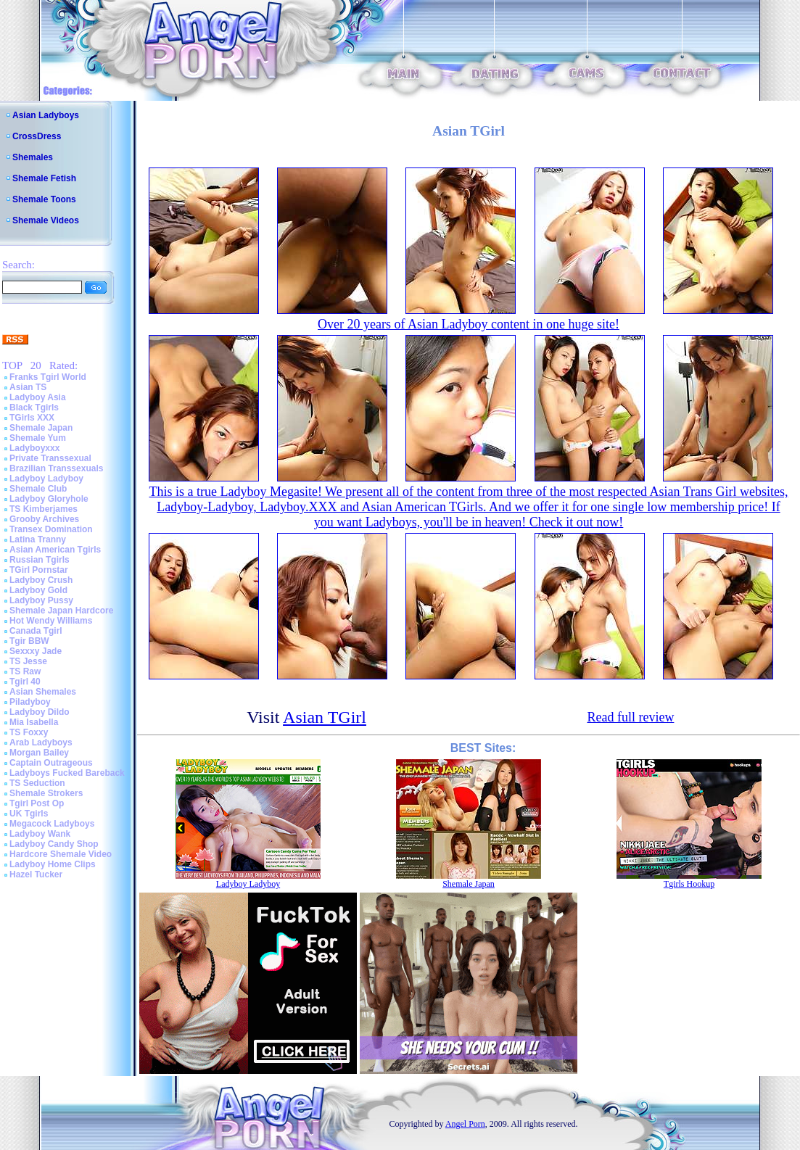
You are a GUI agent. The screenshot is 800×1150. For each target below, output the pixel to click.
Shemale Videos (45, 220)
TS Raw (25, 671)
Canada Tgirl (35, 631)
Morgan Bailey (39, 753)
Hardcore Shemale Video (60, 854)
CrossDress (36, 136)
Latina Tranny (37, 539)
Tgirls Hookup (689, 884)
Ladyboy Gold (38, 590)
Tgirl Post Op (36, 803)
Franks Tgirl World (47, 377)
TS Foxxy (28, 732)
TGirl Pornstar (38, 570)
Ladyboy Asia (37, 397)
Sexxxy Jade (35, 651)
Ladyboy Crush (41, 580)
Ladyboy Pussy (41, 600)
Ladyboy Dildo (39, 712)
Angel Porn (465, 1124)
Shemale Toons (44, 199)
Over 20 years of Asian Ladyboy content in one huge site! (468, 324)
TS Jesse (28, 661)
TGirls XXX (31, 418)
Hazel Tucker (35, 874)
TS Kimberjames (43, 509)
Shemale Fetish (44, 178)
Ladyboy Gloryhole (48, 499)
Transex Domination (51, 529)
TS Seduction (37, 783)
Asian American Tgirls (55, 550)
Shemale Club (38, 489)
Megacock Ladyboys (51, 824)
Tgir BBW (29, 641)
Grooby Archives (44, 519)
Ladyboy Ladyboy (46, 478)
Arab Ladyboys (41, 742)
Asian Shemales (42, 692)
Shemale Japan (41, 428)
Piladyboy (30, 702)
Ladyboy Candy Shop (54, 844)
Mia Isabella (33, 722)
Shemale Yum (37, 438)
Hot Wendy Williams (50, 621)
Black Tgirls (34, 407)
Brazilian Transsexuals (56, 468)
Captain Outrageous (51, 763)
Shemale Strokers (46, 793)
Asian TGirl (324, 717)
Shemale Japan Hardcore (61, 610)
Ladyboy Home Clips (52, 864)
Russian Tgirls (39, 560)
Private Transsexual (50, 458)
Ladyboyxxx (34, 448)
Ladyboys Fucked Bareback (67, 773)
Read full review (630, 717)
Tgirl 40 (25, 682)
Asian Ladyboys (45, 115)
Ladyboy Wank (39, 834)
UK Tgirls (28, 813)
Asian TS (27, 387)
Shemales (32, 157)
